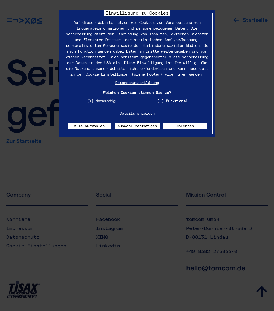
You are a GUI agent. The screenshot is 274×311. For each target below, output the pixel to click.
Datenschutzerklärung (137, 82)
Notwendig (105, 100)
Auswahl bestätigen (137, 125)
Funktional (177, 100)
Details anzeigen (137, 113)
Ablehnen (185, 125)
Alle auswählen (89, 125)
